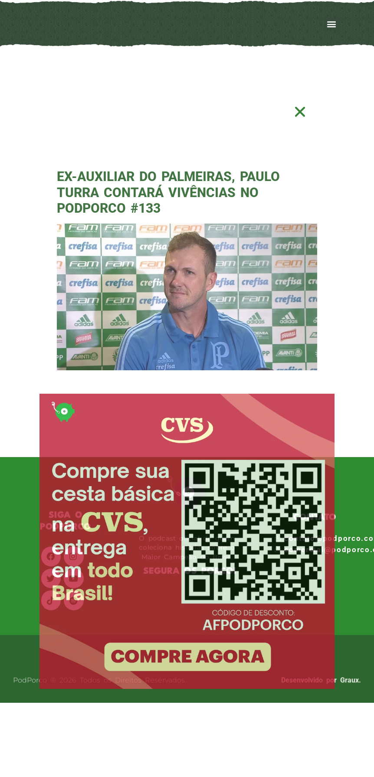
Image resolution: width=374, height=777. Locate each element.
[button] (300, 112)
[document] (187, 388)
